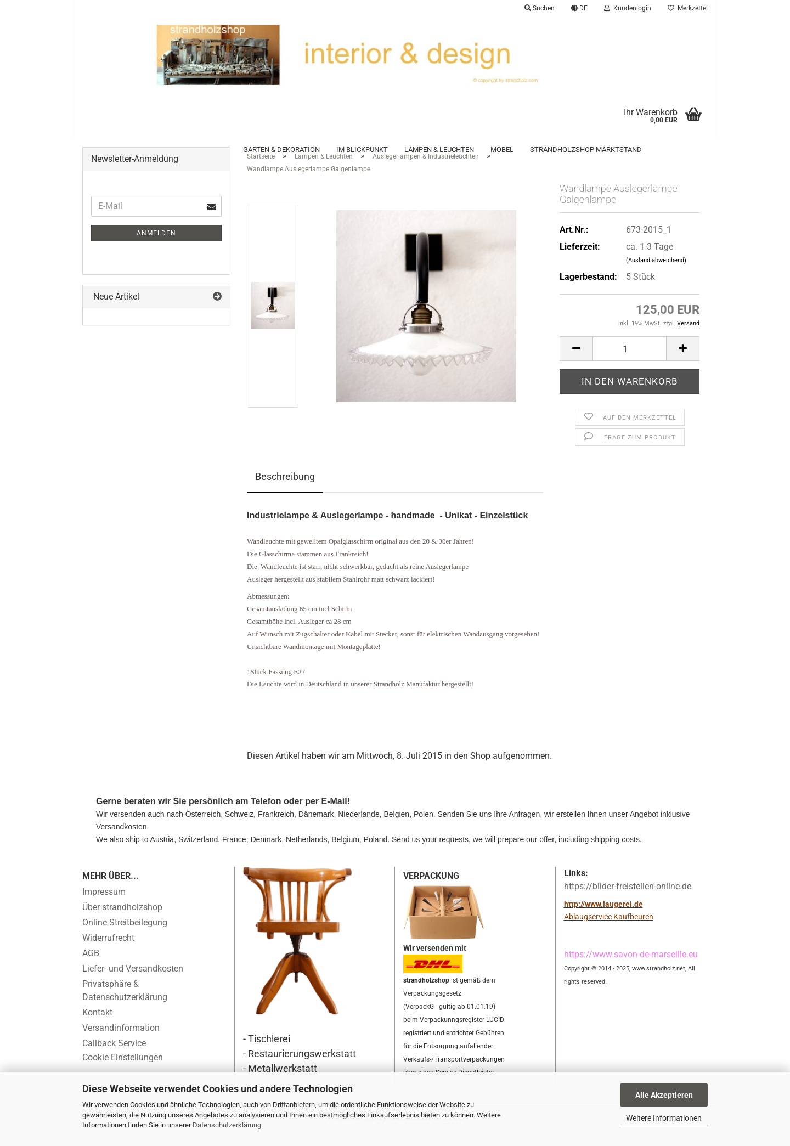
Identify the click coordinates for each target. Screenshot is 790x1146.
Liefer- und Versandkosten (132, 983)
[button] (579, 8)
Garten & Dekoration (281, 149)
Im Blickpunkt (362, 149)
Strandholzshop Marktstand (586, 149)
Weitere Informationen (664, 1118)
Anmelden (156, 248)
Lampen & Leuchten (439, 149)
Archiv (157, 149)
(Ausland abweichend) (656, 275)
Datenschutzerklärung (227, 1125)
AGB (90, 968)
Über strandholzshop (122, 922)
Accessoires (106, 149)
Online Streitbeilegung (124, 937)
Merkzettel (688, 8)
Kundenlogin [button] (627, 8)
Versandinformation (121, 1042)
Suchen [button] (539, 8)
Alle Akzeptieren (664, 1095)
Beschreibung (285, 492)
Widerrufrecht (108, 952)
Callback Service (114, 1058)
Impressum (104, 906)
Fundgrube (207, 149)
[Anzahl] (629, 363)
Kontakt (97, 1027)
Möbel (502, 149)
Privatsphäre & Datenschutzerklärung (124, 1005)
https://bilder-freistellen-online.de (627, 901)
